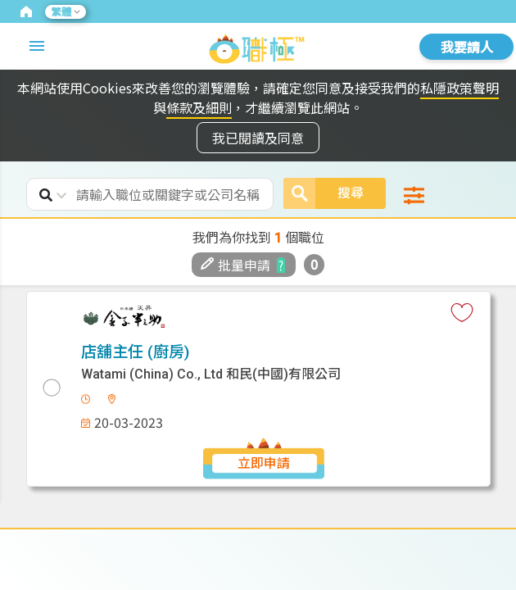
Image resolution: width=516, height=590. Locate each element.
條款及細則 (199, 107)
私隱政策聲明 (459, 88)
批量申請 (235, 265)
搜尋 (323, 193)
